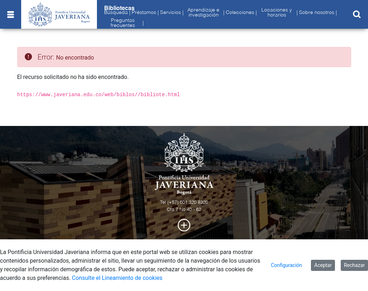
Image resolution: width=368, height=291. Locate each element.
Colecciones (240, 12)
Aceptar (323, 265)
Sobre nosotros (316, 12)
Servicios (170, 12)
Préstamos (144, 12)
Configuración (286, 265)
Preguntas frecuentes (123, 23)
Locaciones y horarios (276, 13)
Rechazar (354, 265)
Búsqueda (116, 12)
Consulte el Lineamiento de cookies (117, 277)
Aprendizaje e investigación (203, 13)
